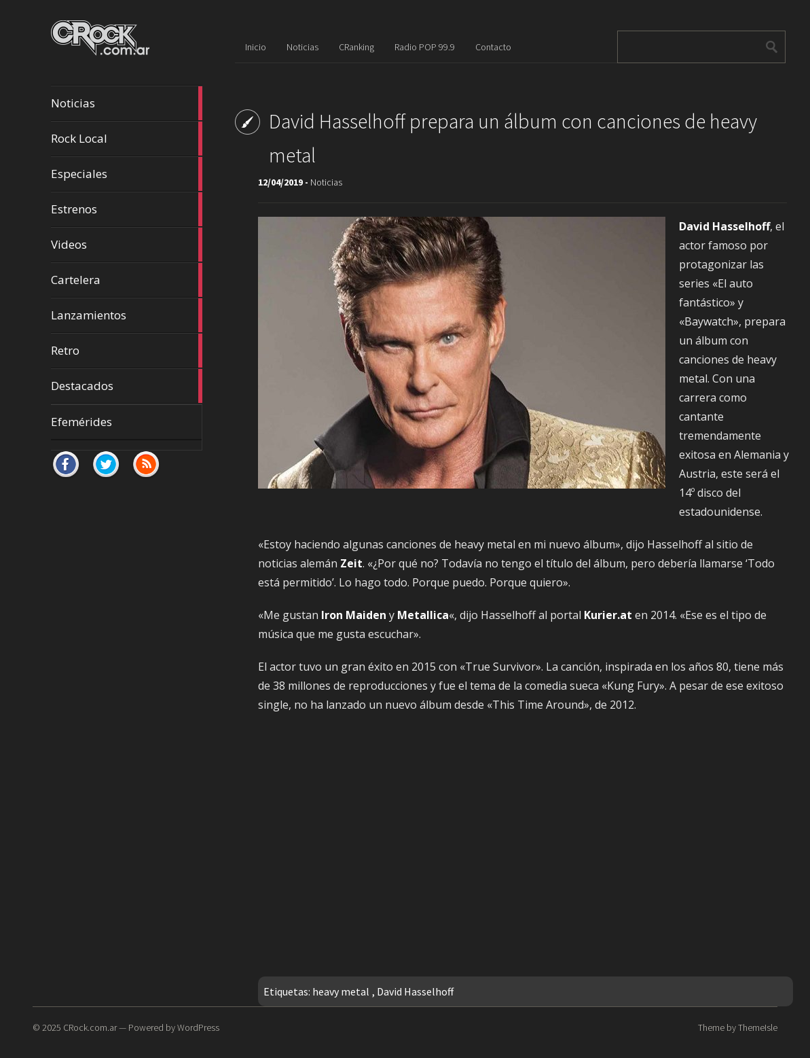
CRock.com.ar (90, 1027)
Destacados (127, 386)
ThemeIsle (757, 1027)
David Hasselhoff (415, 991)
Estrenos (127, 209)
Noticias (127, 103)
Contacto (493, 47)
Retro (127, 351)
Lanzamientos (127, 315)
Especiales (127, 174)
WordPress (198, 1027)
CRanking (356, 47)
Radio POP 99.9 (424, 47)
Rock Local (127, 139)
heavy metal (340, 991)
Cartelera (127, 280)
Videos (127, 245)
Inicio (255, 47)
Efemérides (81, 421)
